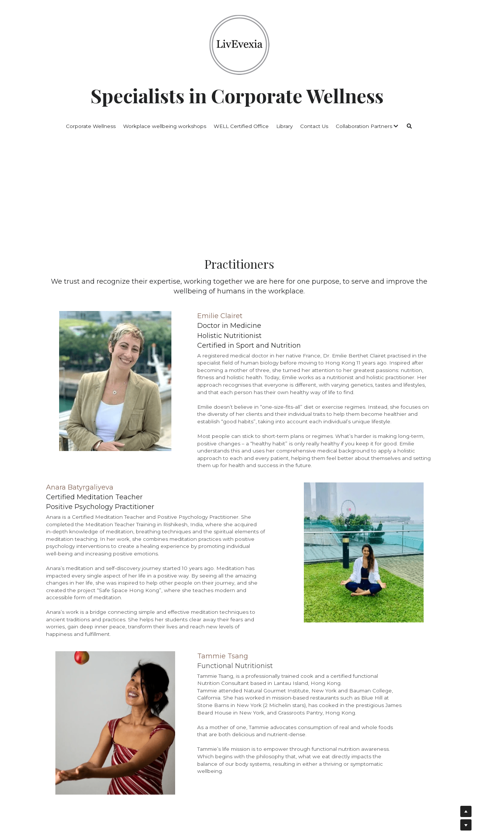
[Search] (409, 126)
